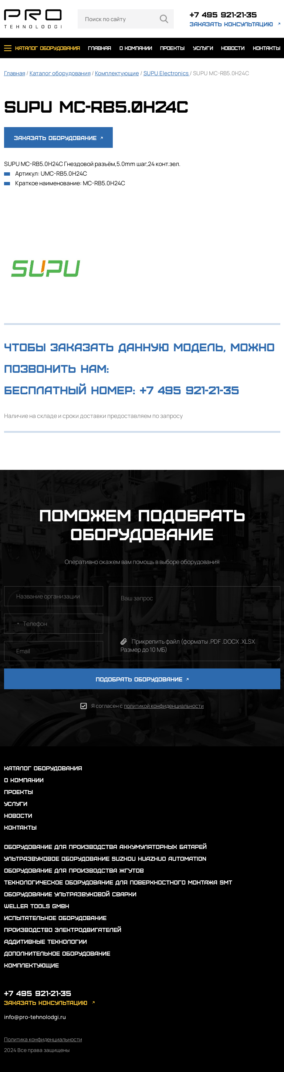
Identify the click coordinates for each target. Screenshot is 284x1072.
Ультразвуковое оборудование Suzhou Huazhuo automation (105, 858)
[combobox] (12, 623)
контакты (266, 48)
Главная (14, 73)
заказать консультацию (231, 24)
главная (99, 48)
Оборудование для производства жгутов (74, 870)
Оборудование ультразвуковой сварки (70, 894)
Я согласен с (147, 705)
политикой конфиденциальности (164, 705)
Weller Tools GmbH (36, 906)
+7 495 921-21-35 (223, 14)
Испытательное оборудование (55, 918)
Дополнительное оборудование (57, 953)
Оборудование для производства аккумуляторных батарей (105, 846)
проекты (172, 48)
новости (232, 48)
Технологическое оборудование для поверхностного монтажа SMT (118, 882)
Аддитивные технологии (45, 941)
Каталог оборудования (60, 73)
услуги (203, 48)
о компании (135, 48)
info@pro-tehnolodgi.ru (35, 1017)
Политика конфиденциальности (43, 1039)
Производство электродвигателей (62, 929)
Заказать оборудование (58, 138)
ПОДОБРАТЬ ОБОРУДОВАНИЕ (142, 679)
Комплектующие (117, 73)
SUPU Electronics (166, 73)
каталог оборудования (47, 48)
